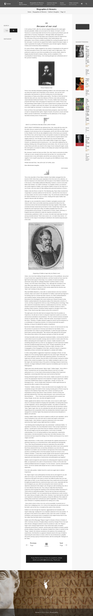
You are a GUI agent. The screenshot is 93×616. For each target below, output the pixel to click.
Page (33, 544)
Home (29, 12)
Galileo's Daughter (53, 12)
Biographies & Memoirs (40, 12)
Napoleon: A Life (87, 81)
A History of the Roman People (87, 142)
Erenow (37, 612)
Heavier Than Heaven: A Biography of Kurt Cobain (87, 55)
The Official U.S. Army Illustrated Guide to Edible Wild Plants (87, 110)
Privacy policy (54, 612)
